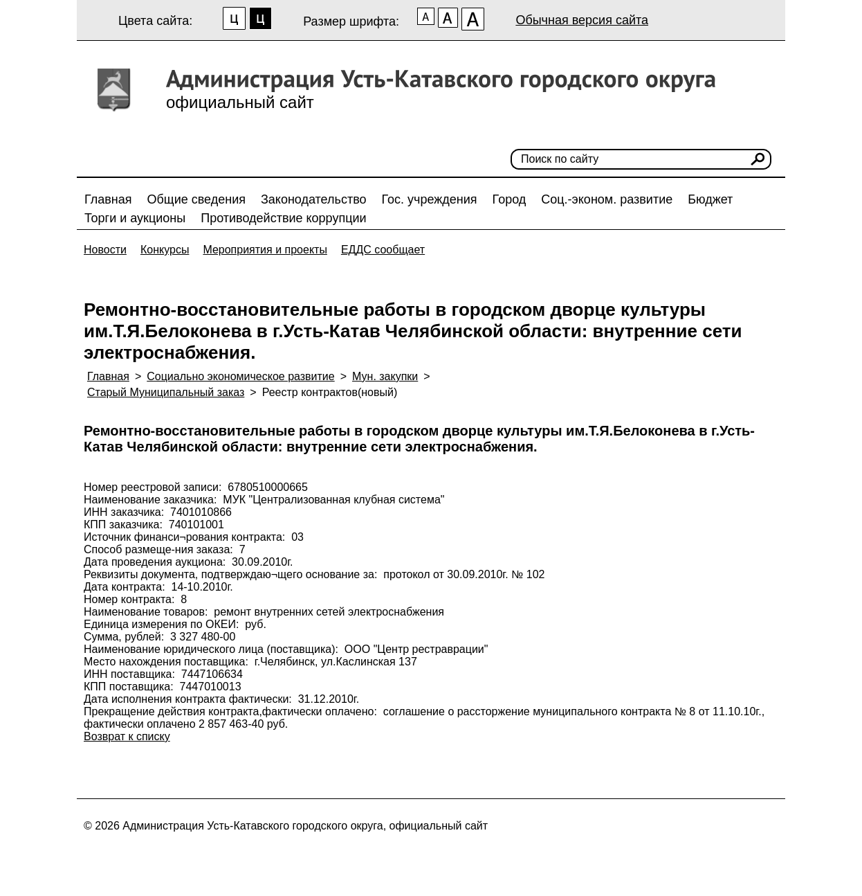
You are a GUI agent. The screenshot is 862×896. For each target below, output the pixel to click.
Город (509, 199)
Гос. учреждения (429, 199)
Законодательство (314, 199)
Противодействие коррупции (283, 218)
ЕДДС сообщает (383, 250)
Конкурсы (164, 250)
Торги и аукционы (134, 218)
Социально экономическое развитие (240, 376)
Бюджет (710, 199)
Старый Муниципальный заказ (165, 392)
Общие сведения (196, 199)
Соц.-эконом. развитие (606, 199)
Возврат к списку (127, 736)
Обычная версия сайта (581, 20)
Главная (108, 199)
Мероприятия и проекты (265, 250)
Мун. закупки (385, 376)
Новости (105, 250)
